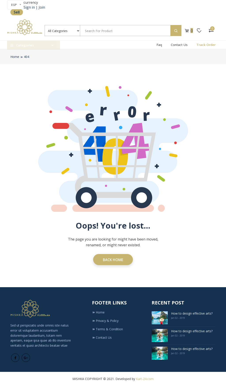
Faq (159, 44)
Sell (17, 12)
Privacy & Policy (105, 321)
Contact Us (179, 44)
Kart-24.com (145, 379)
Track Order (206, 44)
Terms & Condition (107, 329)
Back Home (113, 259)
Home (14, 57)
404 (26, 57)
